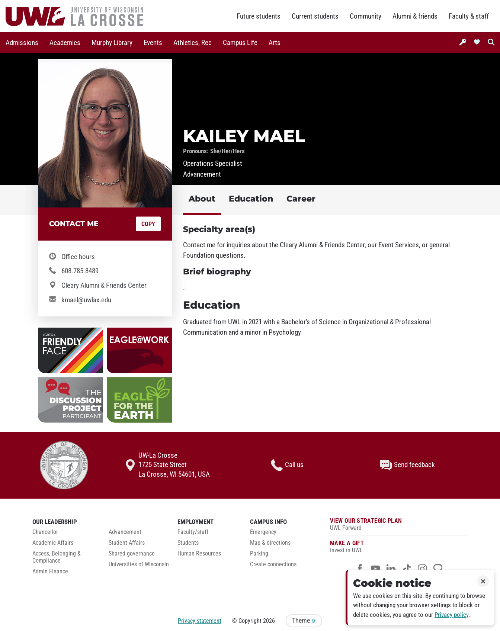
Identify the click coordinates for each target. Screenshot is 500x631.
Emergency (263, 532)
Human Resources (199, 553)
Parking (259, 553)
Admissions (22, 43)
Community (365, 16)
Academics (64, 43)
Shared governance (132, 553)
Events (153, 43)
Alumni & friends (415, 16)
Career (300, 199)
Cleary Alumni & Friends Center (104, 285)
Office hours (78, 257)
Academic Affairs (52, 543)
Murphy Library (112, 43)
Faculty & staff (469, 16)
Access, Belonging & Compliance (56, 557)
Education (251, 199)
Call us (287, 465)
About (202, 199)
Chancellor (45, 532)
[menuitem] (22, 42)
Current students (315, 16)
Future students (259, 16)
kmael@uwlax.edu (86, 300)
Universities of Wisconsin (139, 564)
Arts (275, 43)
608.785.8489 (80, 271)
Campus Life (240, 43)
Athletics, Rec (192, 43)
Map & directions (270, 543)
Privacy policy (451, 614)
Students (188, 543)
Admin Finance (50, 571)
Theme (304, 620)
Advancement (125, 532)
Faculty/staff (192, 532)
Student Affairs (127, 543)
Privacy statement (199, 620)
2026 (269, 620)
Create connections (273, 564)
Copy (148, 224)
